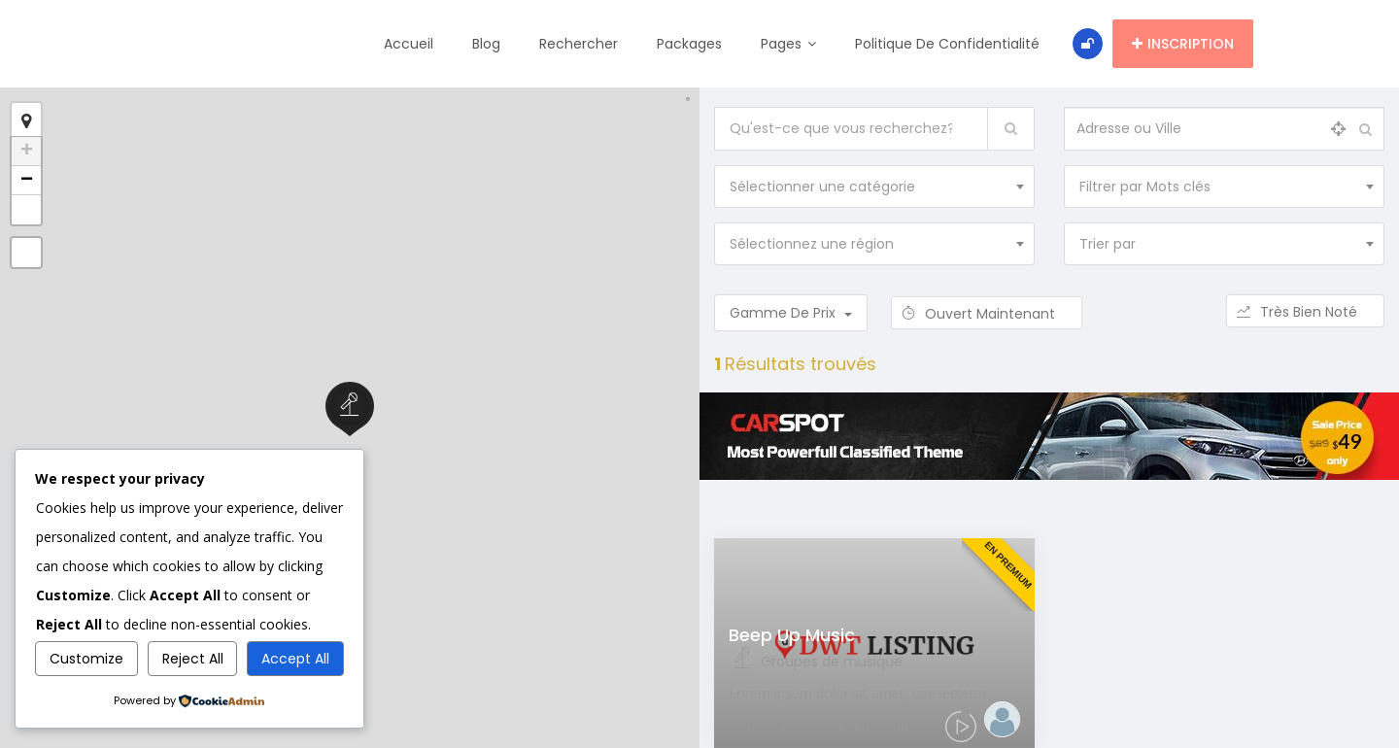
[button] (26, 209)
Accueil (410, 43)
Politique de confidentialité (949, 43)
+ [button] (26, 151)
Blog (488, 43)
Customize (86, 658)
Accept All (295, 658)
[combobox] (874, 186)
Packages (691, 43)
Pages (790, 43)
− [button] (26, 180)
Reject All (192, 658)
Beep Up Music (792, 635)
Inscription (1183, 43)
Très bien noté (1305, 312)
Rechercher (580, 43)
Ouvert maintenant (987, 313)
